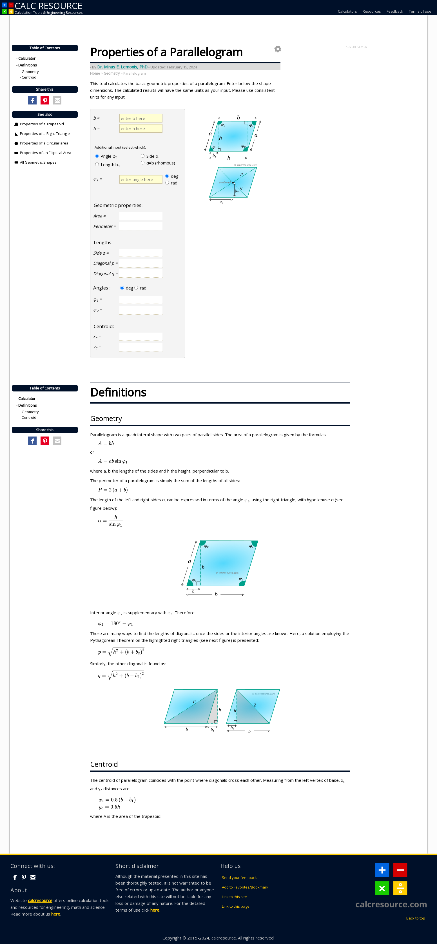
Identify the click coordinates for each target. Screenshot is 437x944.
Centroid (29, 77)
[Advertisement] (357, 93)
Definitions (27, 65)
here (55, 914)
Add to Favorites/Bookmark (245, 887)
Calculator (26, 58)
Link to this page (235, 906)
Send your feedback (239, 877)
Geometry (30, 72)
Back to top (415, 918)
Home (95, 73)
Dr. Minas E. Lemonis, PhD (122, 67)
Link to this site (234, 896)
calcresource (40, 900)
